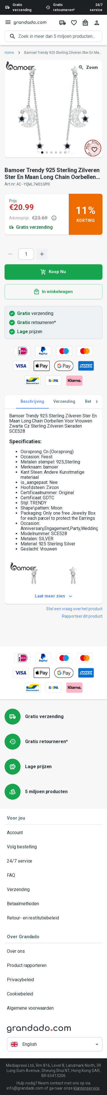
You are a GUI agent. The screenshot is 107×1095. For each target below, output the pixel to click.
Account (53, 832)
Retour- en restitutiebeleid (53, 918)
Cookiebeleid (53, 994)
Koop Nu (53, 271)
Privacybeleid (53, 979)
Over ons (53, 951)
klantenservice (87, 1088)
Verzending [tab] (64, 401)
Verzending (53, 889)
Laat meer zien (53, 596)
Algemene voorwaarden (53, 1008)
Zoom (88, 67)
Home (9, 53)
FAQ (53, 875)
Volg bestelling (53, 847)
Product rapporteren (53, 965)
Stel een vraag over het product (74, 608)
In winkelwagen (53, 291)
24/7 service (96, 7)
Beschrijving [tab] (32, 401)
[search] (60, 36)
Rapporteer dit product (82, 616)
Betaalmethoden (53, 903)
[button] (54, 1044)
